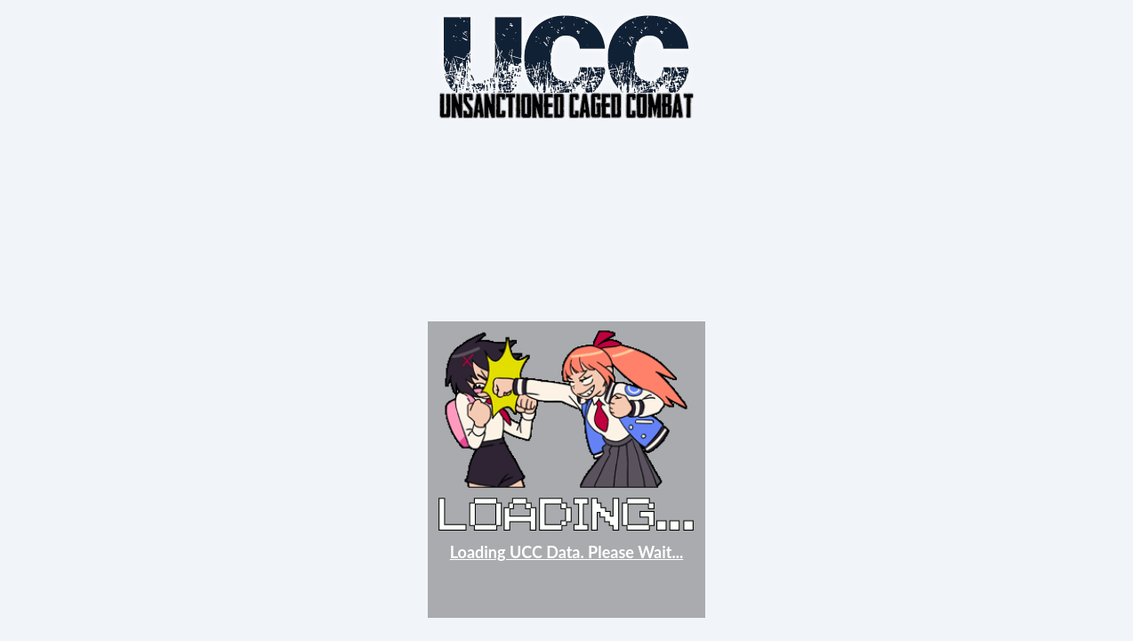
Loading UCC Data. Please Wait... (567, 552)
